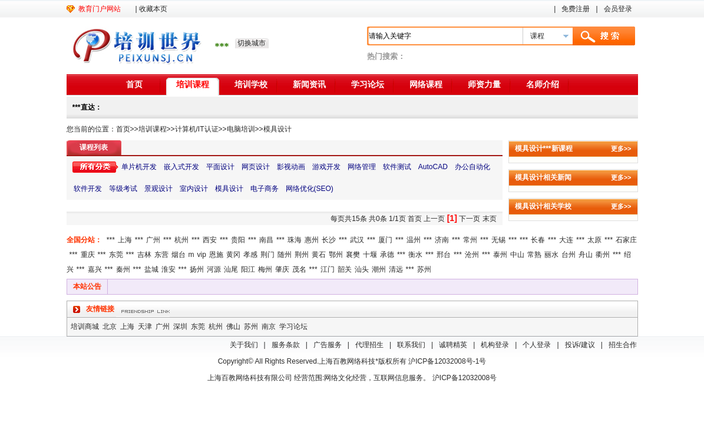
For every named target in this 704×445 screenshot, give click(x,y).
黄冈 (233, 254)
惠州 (312, 240)
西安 (210, 240)
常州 (470, 240)
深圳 (180, 326)
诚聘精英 (453, 345)
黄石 (319, 254)
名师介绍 (542, 84)
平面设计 (220, 167)
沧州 (472, 254)
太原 (594, 240)
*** (111, 240)
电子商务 (264, 188)
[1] (452, 218)
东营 (161, 254)
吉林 (144, 254)
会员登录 (618, 9)
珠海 (294, 240)
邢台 (444, 254)
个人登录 (537, 345)
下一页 (469, 219)
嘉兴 (95, 269)
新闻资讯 (309, 84)
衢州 (603, 254)
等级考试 (123, 188)
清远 (396, 269)
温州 (413, 240)
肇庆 (282, 269)
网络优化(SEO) (309, 188)
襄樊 (353, 254)
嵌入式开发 (181, 167)
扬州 (197, 269)
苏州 (424, 269)
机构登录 (495, 345)
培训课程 (192, 84)
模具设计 (277, 129)
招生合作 (623, 345)
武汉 (357, 240)
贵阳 (238, 240)
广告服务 (327, 345)
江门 (327, 269)
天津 (145, 326)
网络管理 (362, 167)
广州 (153, 240)
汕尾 (231, 269)
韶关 (345, 269)
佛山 (233, 326)
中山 (517, 254)
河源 (214, 269)
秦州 (123, 269)
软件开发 (88, 188)
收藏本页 (153, 9)
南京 (269, 326)
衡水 (415, 254)
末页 (489, 219)
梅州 (265, 269)
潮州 (379, 269)
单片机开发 (139, 167)
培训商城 (85, 326)
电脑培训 (241, 129)
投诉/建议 (580, 345)
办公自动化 (472, 167)
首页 (134, 84)
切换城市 (251, 43)
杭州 (181, 240)
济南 (442, 240)
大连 (566, 240)
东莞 (116, 254)
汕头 (362, 269)
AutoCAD (433, 167)
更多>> (621, 148)
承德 (387, 254)
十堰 (370, 254)
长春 (538, 240)
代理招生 (369, 345)
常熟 (534, 254)
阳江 (248, 269)
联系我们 (411, 345)
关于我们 (244, 345)
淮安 (168, 269)
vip (201, 254)
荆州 (302, 254)
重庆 (88, 254)
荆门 (267, 254)
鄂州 (336, 254)
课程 (537, 36)
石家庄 (626, 240)
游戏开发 (326, 167)
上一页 (434, 219)
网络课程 (425, 84)
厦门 (385, 240)
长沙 (329, 240)
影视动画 (291, 167)
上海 (125, 240)
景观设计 (158, 188)
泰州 (500, 254)
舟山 (586, 254)
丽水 (551, 254)
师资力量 (484, 84)
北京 (110, 326)
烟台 (178, 254)
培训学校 (250, 84)
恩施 (216, 254)
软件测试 (397, 167)
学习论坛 (367, 84)
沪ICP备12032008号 (464, 378)
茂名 (299, 269)
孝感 (250, 254)
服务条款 (286, 345)
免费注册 (575, 9)
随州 (284, 254)
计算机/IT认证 (197, 129)
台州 (568, 254)
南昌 (266, 240)
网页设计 (256, 167)
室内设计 (194, 188)
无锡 (498, 240)
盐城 (151, 269)
